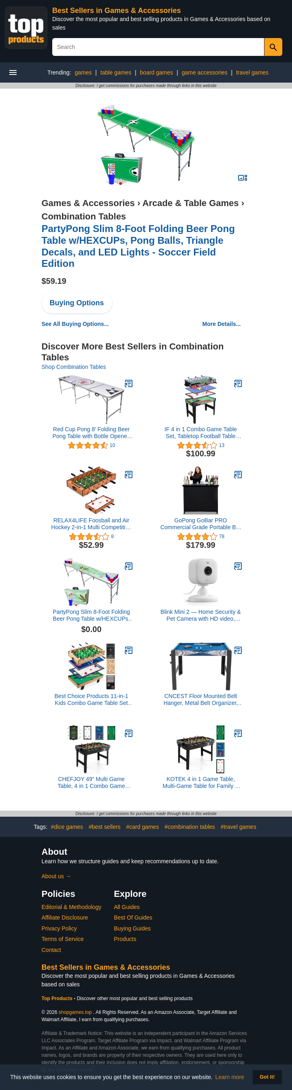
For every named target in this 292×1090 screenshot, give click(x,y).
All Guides (127, 907)
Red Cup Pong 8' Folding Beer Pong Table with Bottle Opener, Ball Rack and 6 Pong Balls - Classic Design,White (91, 433)
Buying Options (77, 303)
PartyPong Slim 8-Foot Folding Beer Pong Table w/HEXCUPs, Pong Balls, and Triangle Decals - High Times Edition (91, 615)
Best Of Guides (133, 917)
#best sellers (105, 827)
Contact (51, 950)
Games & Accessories (88, 203)
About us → (56, 876)
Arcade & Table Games (191, 203)
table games (115, 72)
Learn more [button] (230, 1077)
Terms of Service (63, 939)
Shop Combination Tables (74, 367)
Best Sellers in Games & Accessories (116, 10)
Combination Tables (84, 216)
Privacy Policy (59, 928)
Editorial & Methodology (72, 907)
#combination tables (189, 827)
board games (156, 72)
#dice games (67, 827)
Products (125, 939)
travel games (252, 72)
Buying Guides (132, 928)
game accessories (205, 72)
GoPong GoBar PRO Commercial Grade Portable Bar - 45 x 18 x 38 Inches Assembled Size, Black (200, 524)
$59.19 (54, 281)
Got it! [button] (267, 1077)
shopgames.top (75, 1012)
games (83, 72)
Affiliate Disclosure (65, 917)
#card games (142, 827)
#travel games (238, 827)
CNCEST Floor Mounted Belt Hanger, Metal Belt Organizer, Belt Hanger (201, 700)
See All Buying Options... (75, 324)
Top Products (58, 998)
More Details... (221, 324)
